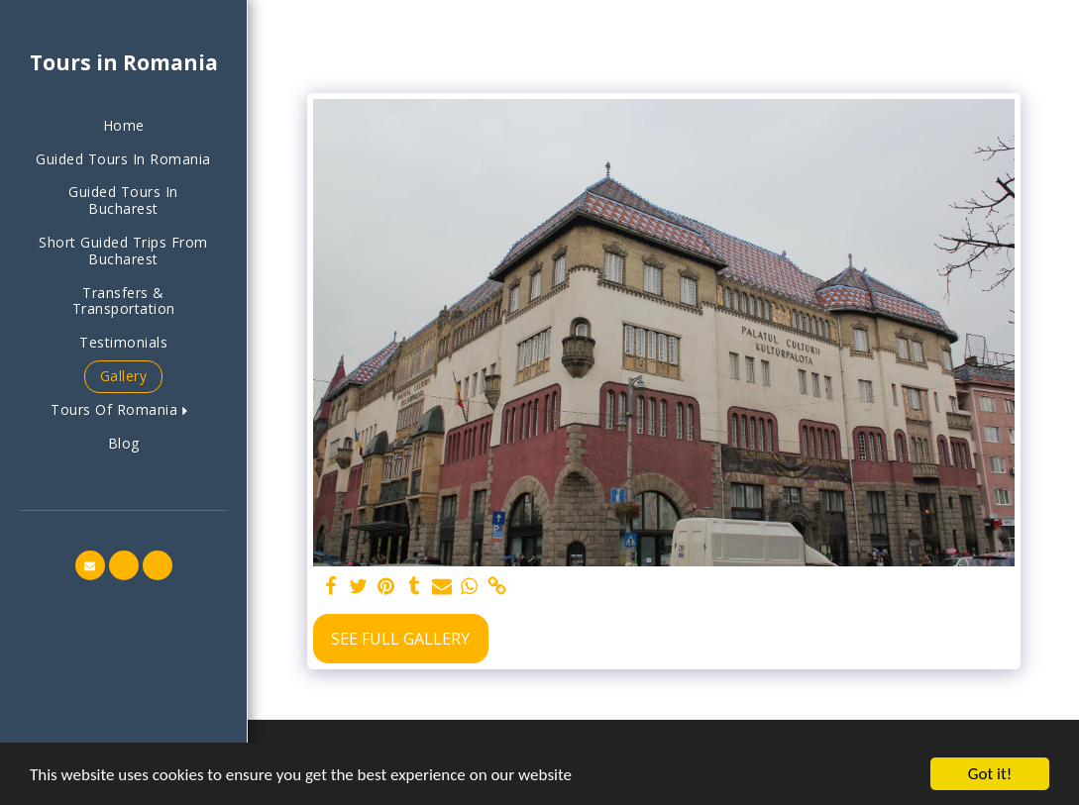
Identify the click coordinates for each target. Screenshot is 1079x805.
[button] (123, 410)
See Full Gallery (400, 639)
